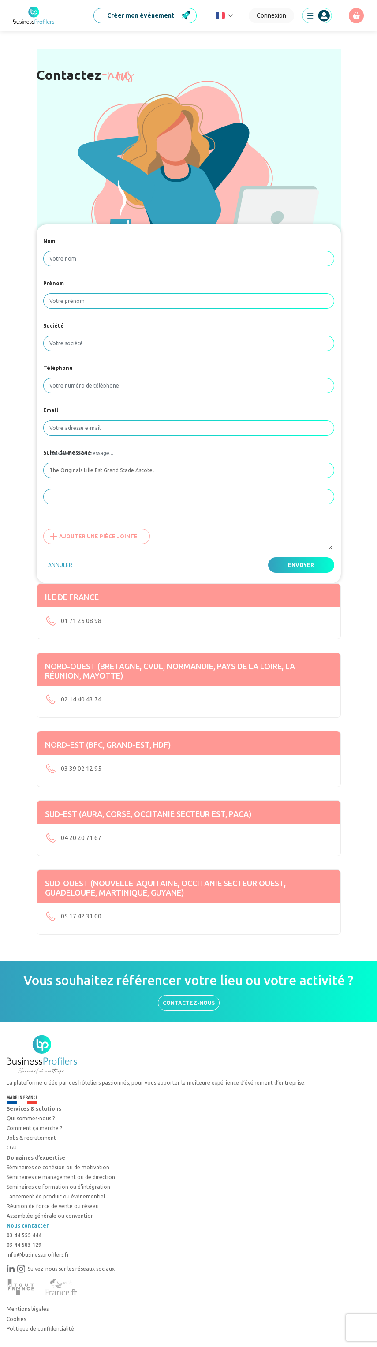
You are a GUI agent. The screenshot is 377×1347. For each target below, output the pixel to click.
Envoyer (301, 565)
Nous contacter (28, 1225)
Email (50, 410)
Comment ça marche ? (34, 1128)
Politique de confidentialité (40, 1329)
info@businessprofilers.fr (38, 1254)
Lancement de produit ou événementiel (56, 1196)
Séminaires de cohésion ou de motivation (58, 1167)
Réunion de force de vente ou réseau (53, 1206)
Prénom (53, 283)
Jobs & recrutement (31, 1138)
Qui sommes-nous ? (31, 1118)
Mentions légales (28, 1309)
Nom (49, 241)
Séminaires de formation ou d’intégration (58, 1187)
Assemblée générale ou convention (50, 1216)
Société (53, 325)
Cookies (16, 1319)
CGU (12, 1147)
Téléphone (58, 368)
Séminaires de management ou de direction (61, 1177)
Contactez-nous (189, 1003)
